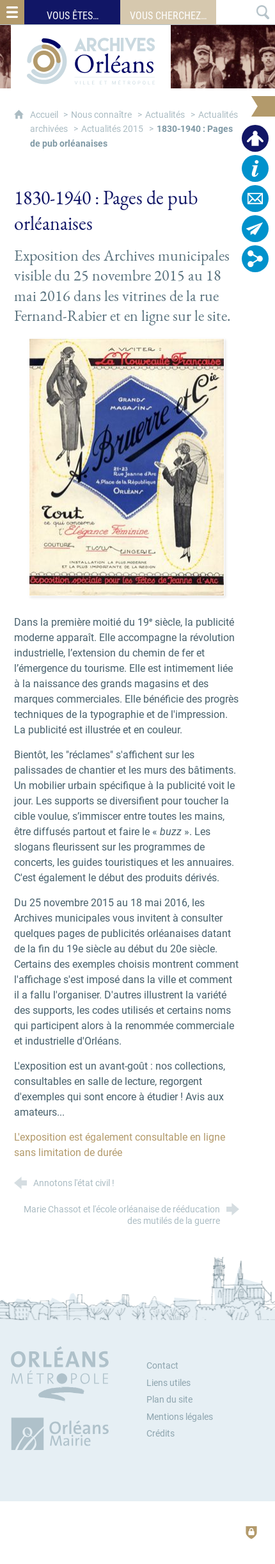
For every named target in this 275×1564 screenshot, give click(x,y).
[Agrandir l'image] (126, 466)
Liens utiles (168, 1383)
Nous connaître (101, 115)
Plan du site (169, 1399)
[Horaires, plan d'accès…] (255, 168)
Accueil (45, 115)
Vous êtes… (72, 16)
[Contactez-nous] (255, 198)
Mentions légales (179, 1417)
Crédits (160, 1433)
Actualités (165, 115)
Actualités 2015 (112, 129)
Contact (162, 1365)
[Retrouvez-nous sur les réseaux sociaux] (255, 258)
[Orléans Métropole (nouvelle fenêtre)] (62, 1398)
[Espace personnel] (255, 138)
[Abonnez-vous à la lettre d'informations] (255, 228)
